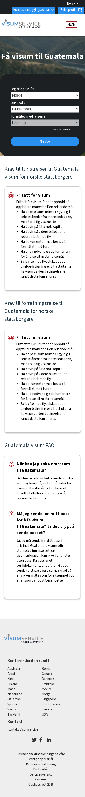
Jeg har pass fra (23, 88)
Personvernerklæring (41, 764)
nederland (14, 694)
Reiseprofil (67, 9)
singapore (49, 699)
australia (13, 668)
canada (47, 674)
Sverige (47, 709)
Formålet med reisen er (29, 116)
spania (12, 704)
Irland (11, 689)
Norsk (71, 3)
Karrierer (41, 779)
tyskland (13, 714)
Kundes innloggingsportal (31, 9)
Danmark (48, 679)
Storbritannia (51, 704)
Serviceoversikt (41, 774)
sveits (11, 709)
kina (10, 679)
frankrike (48, 684)
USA (45, 714)
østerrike (14, 699)
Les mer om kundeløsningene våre (41, 754)
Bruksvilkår (41, 769)
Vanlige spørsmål (41, 759)
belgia (46, 668)
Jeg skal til (19, 102)
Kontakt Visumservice (22, 729)
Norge (46, 694)
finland (12, 684)
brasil (11, 674)
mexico (47, 689)
